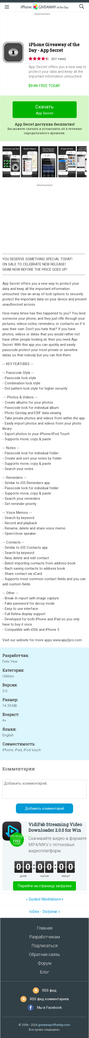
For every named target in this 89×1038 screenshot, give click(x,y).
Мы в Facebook (49, 1007)
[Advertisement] (44, 27)
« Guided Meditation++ (44, 899)
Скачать (44, 110)
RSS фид (49, 990)
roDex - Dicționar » (44, 911)
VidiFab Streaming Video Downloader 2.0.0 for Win (55, 827)
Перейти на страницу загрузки (44, 886)
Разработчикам (44, 936)
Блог (44, 971)
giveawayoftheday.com (54, 1025)
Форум (44, 963)
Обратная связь (44, 954)
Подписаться (45, 945)
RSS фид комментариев (49, 999)
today (44, 85)
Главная (44, 927)
